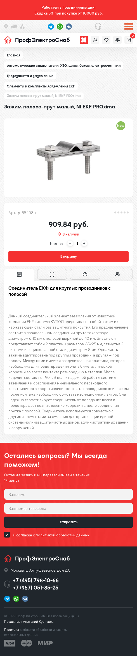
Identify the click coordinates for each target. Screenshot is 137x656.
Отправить (68, 522)
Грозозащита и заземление (30, 76)
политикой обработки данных (62, 534)
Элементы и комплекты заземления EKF (41, 86)
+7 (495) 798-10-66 (36, 580)
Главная (13, 55)
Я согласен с (51, 534)
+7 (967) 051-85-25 (35, 587)
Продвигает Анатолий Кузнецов (28, 621)
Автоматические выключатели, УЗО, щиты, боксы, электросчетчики (64, 66)
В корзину (68, 256)
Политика (11, 629)
